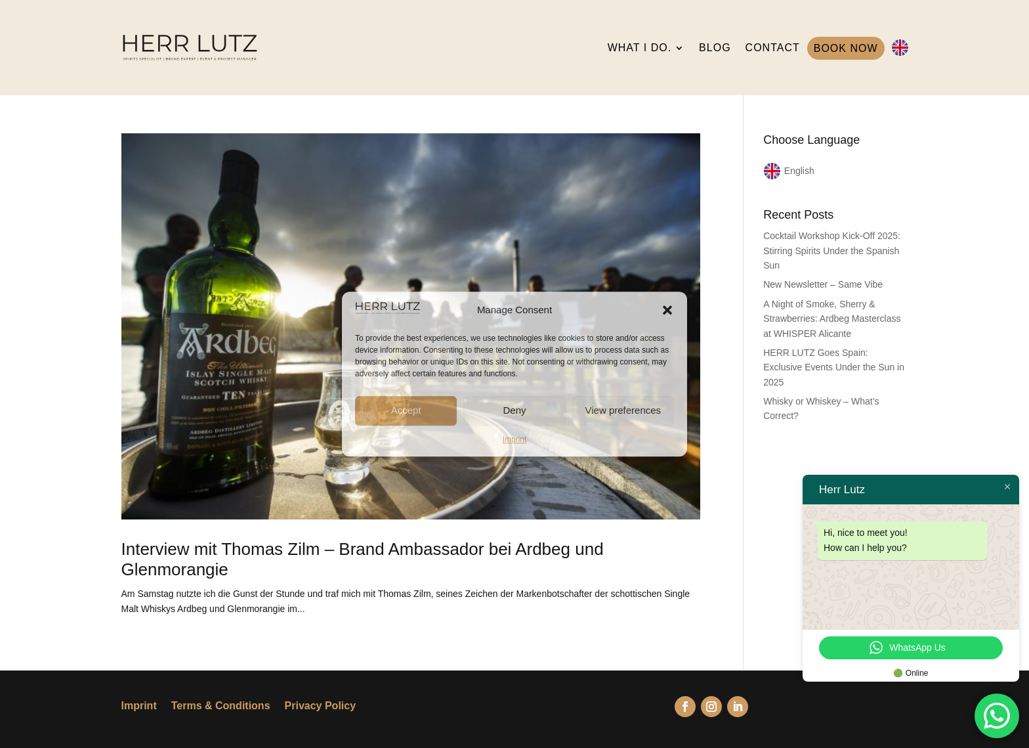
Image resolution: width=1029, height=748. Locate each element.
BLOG (714, 47)
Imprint (515, 439)
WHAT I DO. (639, 47)
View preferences (623, 410)
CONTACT (773, 47)
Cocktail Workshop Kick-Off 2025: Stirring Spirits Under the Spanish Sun (831, 251)
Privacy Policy (320, 706)
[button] (667, 310)
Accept (406, 410)
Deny (514, 410)
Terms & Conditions (220, 706)
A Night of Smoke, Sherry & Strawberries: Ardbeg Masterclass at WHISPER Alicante (831, 319)
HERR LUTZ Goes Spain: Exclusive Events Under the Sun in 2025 (833, 367)
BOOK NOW (846, 48)
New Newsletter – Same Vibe (823, 284)
